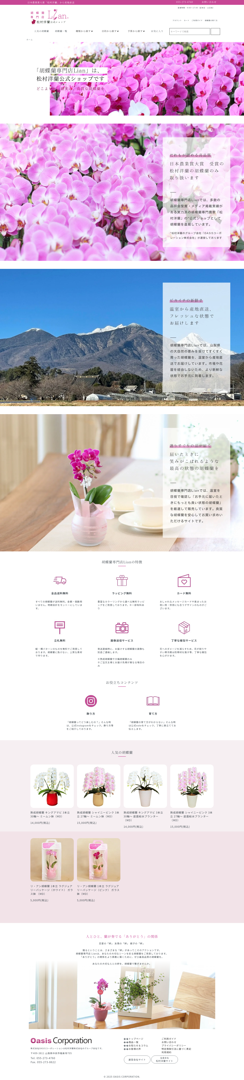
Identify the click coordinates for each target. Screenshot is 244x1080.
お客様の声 (135, 1048)
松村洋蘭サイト (164, 1059)
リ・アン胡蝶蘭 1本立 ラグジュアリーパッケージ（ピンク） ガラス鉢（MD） (98, 890)
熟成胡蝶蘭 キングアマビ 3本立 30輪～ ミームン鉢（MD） (50, 814)
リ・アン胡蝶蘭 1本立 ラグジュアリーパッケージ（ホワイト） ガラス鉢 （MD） (51, 890)
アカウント (177, 19)
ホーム (29, 39)
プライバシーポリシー (174, 1045)
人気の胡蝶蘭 (41, 31)
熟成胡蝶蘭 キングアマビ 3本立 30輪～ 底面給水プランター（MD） (143, 816)
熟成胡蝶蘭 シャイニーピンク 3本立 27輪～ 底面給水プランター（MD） (191, 816)
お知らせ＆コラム (138, 1045)
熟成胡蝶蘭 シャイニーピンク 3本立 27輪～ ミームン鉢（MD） (98, 814)
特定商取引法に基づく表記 (176, 1048)
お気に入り (157, 31)
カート (186, 19)
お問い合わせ (169, 1042)
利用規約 (167, 1052)
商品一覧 (134, 1042)
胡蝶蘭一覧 (61, 31)
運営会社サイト (137, 1059)
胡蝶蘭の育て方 (211, 19)
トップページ (136, 1038)
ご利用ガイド (197, 19)
